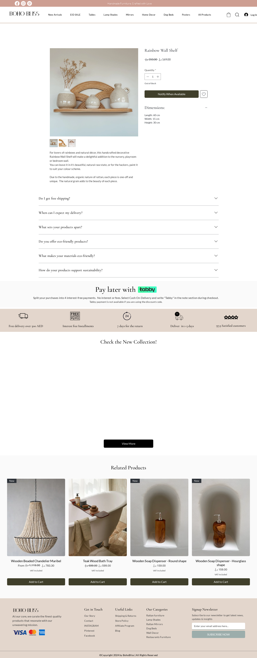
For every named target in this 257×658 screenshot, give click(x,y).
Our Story (89, 615)
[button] (229, 14)
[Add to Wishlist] (204, 94)
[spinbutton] (153, 77)
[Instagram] (23, 3)
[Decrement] (147, 77)
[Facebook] (17, 3)
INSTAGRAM (91, 625)
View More (128, 443)
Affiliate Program (124, 625)
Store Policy (121, 620)
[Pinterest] (29, 3)
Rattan (150, 624)
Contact (88, 620)
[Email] (217, 626)
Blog (117, 630)
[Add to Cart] (36, 581)
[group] (128, 532)
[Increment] (158, 77)
